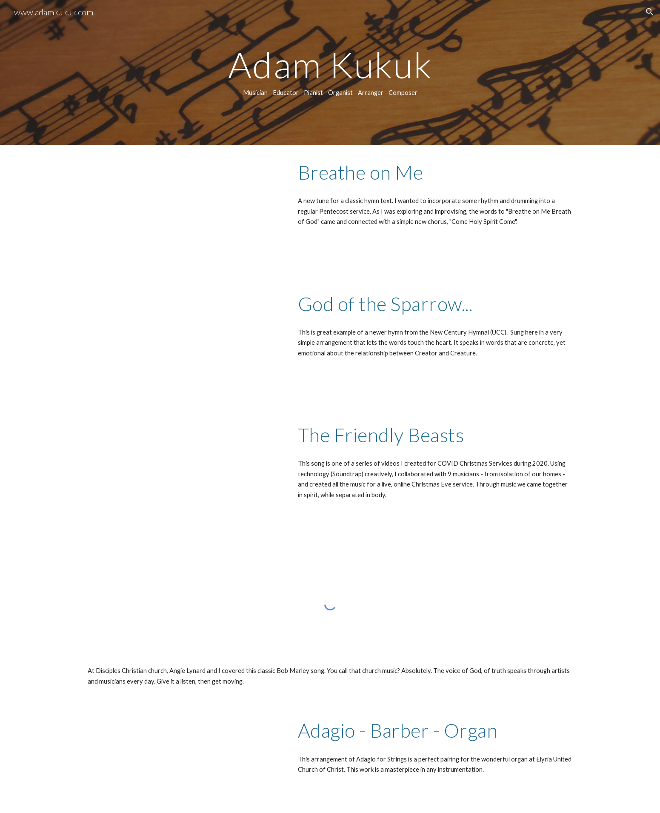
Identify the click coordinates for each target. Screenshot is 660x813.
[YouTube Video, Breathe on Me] (183, 210)
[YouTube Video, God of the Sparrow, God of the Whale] (183, 342)
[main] (329, 72)
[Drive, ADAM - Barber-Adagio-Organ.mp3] (183, 758)
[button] (650, 12)
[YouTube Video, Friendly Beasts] (183, 473)
